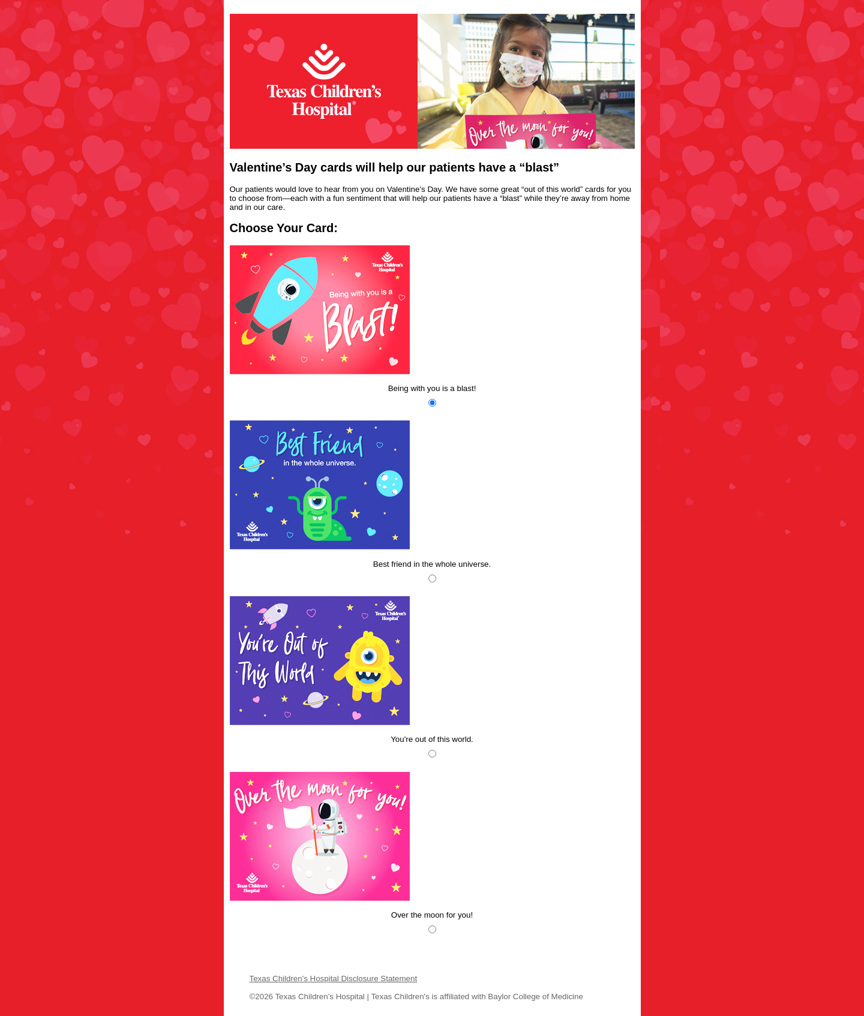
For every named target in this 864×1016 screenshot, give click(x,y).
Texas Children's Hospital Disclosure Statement (334, 978)
